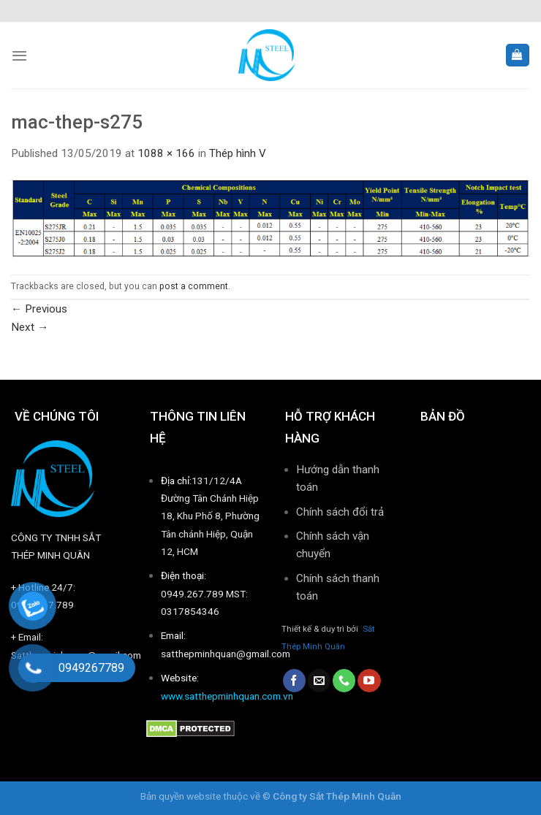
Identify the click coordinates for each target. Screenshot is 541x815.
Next (29, 327)
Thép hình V (237, 153)
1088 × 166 (166, 153)
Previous (39, 308)
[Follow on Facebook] (294, 680)
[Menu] (19, 55)
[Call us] (344, 680)
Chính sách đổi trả (340, 512)
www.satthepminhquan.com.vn (227, 696)
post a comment (193, 286)
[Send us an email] (319, 680)
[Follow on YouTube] (368, 680)
